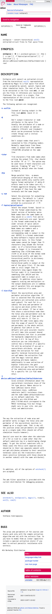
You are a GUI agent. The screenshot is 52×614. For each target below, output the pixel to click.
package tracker (31, 561)
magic (16, 13)
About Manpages (21, 4)
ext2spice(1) (20, 498)
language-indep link (33, 557)
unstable (10, 13)
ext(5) (36, 40)
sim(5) (29, 217)
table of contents (33, 570)
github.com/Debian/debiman (29, 608)
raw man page (31, 564)
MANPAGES (10, 1)
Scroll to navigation (11, 19)
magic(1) (32, 498)
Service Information (15, 10)
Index (9, 4)
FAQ (31, 4)
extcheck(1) (41, 469)
